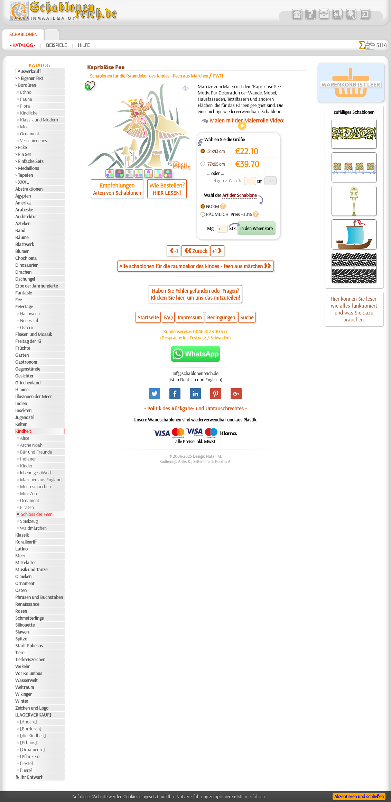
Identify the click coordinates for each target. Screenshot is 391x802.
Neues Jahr (30, 320)
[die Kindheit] (33, 735)
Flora (25, 106)
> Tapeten (24, 175)
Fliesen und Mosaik (33, 334)
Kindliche (28, 113)
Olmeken (23, 576)
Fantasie (23, 293)
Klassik (22, 535)
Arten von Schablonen (117, 192)
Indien (21, 403)
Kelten (21, 424)
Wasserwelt (26, 680)
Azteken (22, 223)
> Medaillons (27, 168)
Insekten (23, 410)
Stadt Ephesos (29, 645)
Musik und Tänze (31, 569)
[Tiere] (26, 770)
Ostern (26, 327)
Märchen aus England (41, 479)
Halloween (30, 313)
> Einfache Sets (29, 161)
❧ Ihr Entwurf (28, 777)
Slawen (22, 632)
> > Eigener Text (29, 78)
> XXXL (22, 182)
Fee (18, 300)
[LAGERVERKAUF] (33, 715)
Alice (24, 438)
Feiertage (24, 306)
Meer (25, 127)
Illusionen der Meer (33, 396)
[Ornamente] (32, 749)
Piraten (27, 507)
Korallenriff (26, 542)
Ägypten (23, 196)
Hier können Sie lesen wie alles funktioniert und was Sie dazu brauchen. (354, 309)
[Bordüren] (30, 729)
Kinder (26, 466)
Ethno (25, 92)
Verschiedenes (33, 140)
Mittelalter (25, 562)
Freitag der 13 (28, 341)
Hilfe (84, 45)
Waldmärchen (33, 528)
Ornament (29, 133)
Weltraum (24, 687)
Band (20, 230)
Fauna (26, 99)
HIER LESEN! (167, 192)
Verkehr (22, 666)
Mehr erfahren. (251, 796)
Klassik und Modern (39, 120)
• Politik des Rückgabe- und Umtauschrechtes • (195, 408)
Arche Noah (31, 445)
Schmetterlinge (29, 618)
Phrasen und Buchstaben (39, 597)
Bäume (21, 237)
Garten (22, 355)
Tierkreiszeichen (30, 659)
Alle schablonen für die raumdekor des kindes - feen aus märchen (195, 266)
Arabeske (24, 210)
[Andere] (28, 722)
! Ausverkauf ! (28, 71)
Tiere (19, 652)
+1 (216, 250)
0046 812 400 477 (210, 331)
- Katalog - (22, 45)
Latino (21, 549)
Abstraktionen (29, 189)
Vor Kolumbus (28, 673)
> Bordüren (25, 85)
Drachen (23, 272)
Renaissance (27, 604)
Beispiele (56, 45)
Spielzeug (29, 521)
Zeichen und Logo (31, 708)
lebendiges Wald (35, 473)
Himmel (22, 389)
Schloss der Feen (37, 514)
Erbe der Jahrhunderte (36, 286)
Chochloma (26, 258)
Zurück (195, 250)
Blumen (22, 251)
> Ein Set (23, 154)
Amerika (23, 203)
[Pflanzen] (30, 756)
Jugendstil (24, 417)
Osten (21, 590)
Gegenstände (27, 369)
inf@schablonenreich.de (195, 373)
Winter (21, 701)
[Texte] (26, 763)
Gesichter (24, 376)
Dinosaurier (26, 265)
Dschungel (25, 279)
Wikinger (23, 694)
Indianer (28, 459)
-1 (174, 250)
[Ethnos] (28, 742)
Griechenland (27, 383)
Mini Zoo (28, 493)
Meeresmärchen (35, 486)
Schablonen (23, 34)
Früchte (22, 348)
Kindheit (23, 431)
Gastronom (26, 362)
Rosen (21, 611)
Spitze (21, 639)
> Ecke (21, 147)
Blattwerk (24, 244)
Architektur (26, 216)
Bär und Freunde (36, 452)
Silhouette (25, 625)
